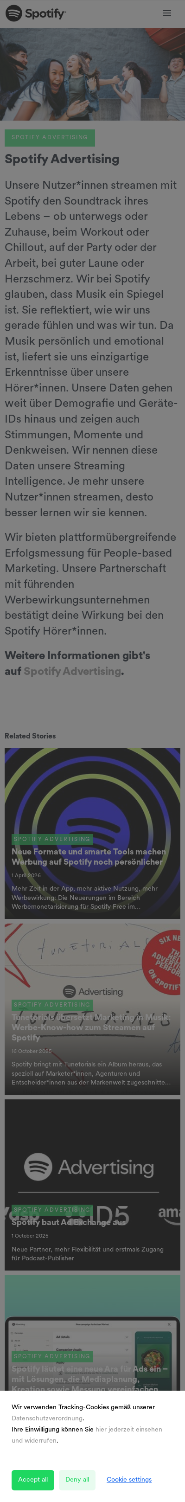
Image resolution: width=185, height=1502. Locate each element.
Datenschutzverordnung (47, 1418)
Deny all (77, 1479)
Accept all (33, 1479)
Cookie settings (129, 1479)
